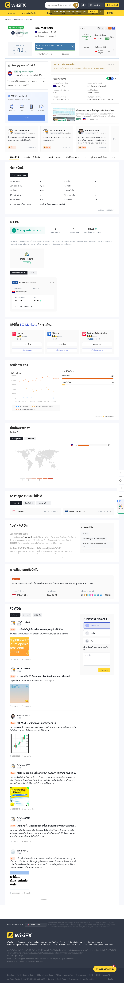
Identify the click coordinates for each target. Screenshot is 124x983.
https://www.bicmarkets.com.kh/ (100, 99)
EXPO (54, 944)
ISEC (98, 975)
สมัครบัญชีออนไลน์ (44, 54)
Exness (51, 979)
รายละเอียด (27, 344)
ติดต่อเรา (21, 942)
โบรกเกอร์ (17, 19)
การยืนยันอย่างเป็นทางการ (40, 944)
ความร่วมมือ (87, 944)
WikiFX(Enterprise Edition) (17, 944)
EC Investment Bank (45, 975)
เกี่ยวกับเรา (11, 942)
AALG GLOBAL (88, 979)
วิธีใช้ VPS (76, 944)
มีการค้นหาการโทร (95, 942)
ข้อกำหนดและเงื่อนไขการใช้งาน (53, 942)
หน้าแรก (8, 19)
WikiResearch (64, 944)
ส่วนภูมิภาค (98, 944)
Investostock (74, 979)
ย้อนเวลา (65, 54)
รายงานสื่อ (109, 944)
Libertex (10, 975)
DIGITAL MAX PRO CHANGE (34, 979)
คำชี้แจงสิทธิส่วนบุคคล (76, 942)
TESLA (58, 975)
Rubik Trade (61, 979)
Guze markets (28, 975)
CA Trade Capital (13, 979)
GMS (91, 975)
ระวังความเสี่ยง (33, 942)
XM (18, 975)
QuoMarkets (81, 975)
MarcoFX (106, 975)
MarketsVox (68, 975)
